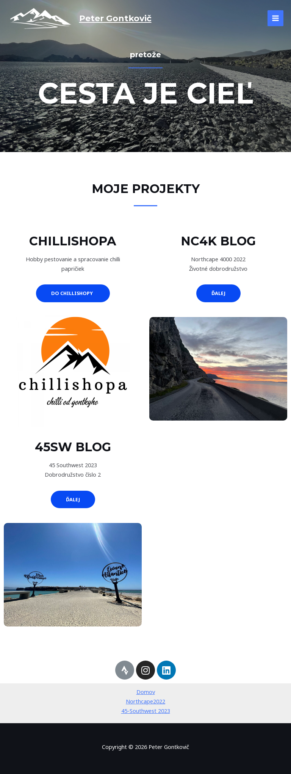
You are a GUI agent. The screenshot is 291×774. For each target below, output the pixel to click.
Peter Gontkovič (115, 18)
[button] (73, 293)
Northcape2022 (145, 701)
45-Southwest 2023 (145, 710)
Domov (145, 692)
